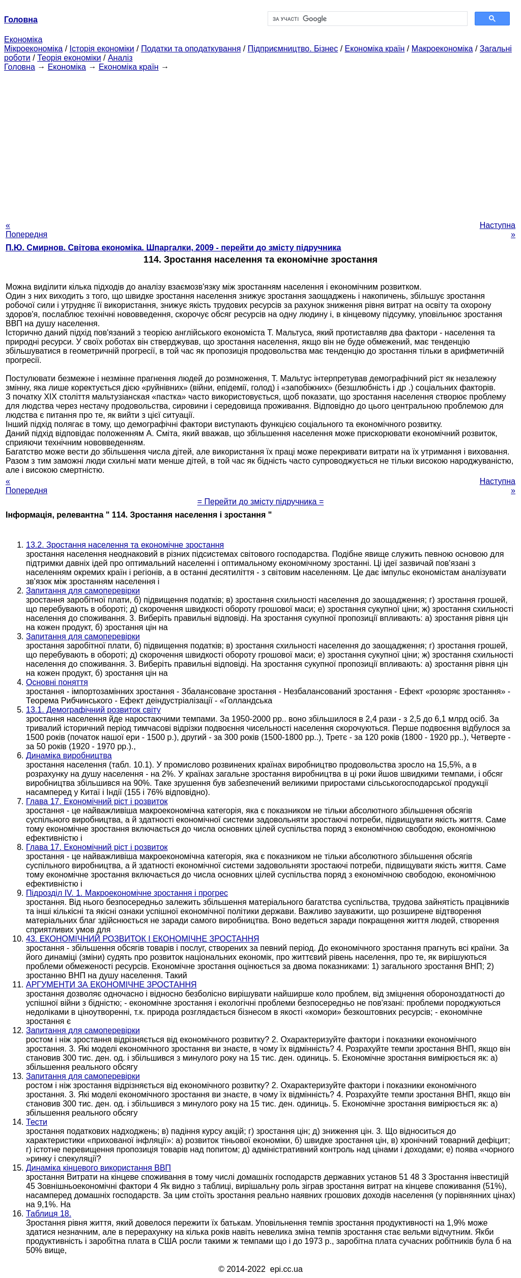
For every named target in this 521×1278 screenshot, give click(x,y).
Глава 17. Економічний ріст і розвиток (97, 801)
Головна (19, 67)
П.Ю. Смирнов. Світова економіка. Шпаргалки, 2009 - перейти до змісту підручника (173, 247)
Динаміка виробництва (69, 755)
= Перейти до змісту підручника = (260, 501)
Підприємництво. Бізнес (293, 48)
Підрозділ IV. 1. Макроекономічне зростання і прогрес (127, 893)
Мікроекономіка (33, 48)
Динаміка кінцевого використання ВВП (98, 1167)
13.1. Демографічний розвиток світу (93, 709)
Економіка (23, 39)
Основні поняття (57, 682)
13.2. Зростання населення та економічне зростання (125, 545)
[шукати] (366, 18)
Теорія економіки (69, 57)
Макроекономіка (442, 48)
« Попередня (26, 230)
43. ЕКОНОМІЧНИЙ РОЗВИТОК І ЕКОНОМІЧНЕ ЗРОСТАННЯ (142, 938)
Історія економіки (102, 48)
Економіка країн (375, 48)
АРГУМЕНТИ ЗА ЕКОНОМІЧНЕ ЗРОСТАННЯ (111, 984)
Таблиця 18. (48, 1213)
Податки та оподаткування (191, 48)
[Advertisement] (260, 143)
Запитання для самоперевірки (83, 590)
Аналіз (120, 57)
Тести (36, 1122)
